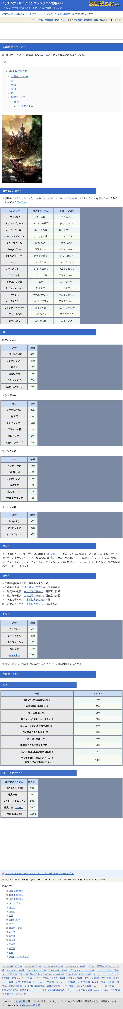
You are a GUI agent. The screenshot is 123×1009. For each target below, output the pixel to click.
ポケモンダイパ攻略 (75, 966)
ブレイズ (48, 198)
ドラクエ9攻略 (92, 978)
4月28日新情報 (16, 895)
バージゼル (14, 903)
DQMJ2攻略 (85, 974)
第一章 (12, 932)
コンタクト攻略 (83, 986)
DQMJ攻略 (71, 974)
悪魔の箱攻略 (15, 986)
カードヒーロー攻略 (104, 986)
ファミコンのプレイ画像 (79, 990)
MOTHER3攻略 (23, 982)
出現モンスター (19, 76)
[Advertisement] (61, 31)
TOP (4, 61)
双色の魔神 (14, 919)
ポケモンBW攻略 (32, 966)
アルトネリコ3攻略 (57, 970)
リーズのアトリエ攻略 (107, 970)
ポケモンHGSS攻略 (12, 966)
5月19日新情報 (16, 899)
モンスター (13, 191)
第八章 (12, 944)
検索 (57, 20)
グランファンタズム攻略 (81, 970)
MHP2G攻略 (84, 982)
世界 (11, 915)
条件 (16, 102)
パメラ (12, 907)
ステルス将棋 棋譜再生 (53, 990)
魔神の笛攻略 (53, 986)
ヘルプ (64, 20)
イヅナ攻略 (68, 986)
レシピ (51, 553)
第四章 (12, 948)
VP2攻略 (23, 974)
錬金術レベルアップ (19, 956)
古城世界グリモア (13, 47)
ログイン (117, 20)
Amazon (98, 990)
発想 (13, 88)
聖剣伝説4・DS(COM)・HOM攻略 (47, 974)
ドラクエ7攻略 (58, 978)
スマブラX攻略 (9, 974)
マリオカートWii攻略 (43, 982)
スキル (73, 198)
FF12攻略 (106, 978)
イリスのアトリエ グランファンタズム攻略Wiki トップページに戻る (39, 873)
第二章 (12, 936)
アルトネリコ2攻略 (36, 970)
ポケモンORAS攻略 (53, 966)
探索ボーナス (18, 97)
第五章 (12, 940)
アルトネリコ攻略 (16, 970)
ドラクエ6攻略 (41, 978)
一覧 (41, 20)
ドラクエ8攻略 (75, 978)
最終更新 (49, 20)
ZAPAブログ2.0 (10, 990)
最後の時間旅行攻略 (35, 986)
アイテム (21, 202)
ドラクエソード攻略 (22, 978)
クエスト (48, 54)
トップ (34, 20)
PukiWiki (20, 1001)
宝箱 (13, 84)
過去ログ (104, 20)
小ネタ (12, 923)
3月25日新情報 (16, 891)
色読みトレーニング (30, 990)
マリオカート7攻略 (65, 982)
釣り (13, 93)
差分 (96, 20)
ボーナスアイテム (23, 106)
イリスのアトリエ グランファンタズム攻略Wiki (32, 3)
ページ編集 (77, 20)
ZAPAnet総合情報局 (12, 14)
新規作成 (88, 20)
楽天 (106, 990)
